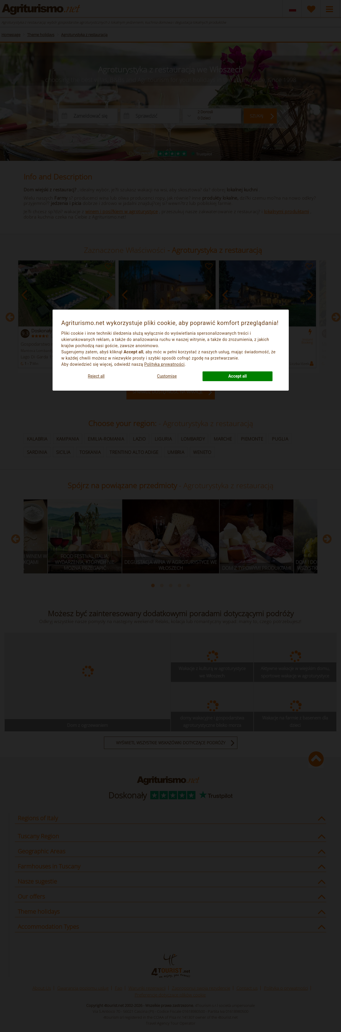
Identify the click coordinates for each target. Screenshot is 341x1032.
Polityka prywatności (164, 364)
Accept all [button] (237, 376)
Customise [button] (167, 376)
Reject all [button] (96, 376)
